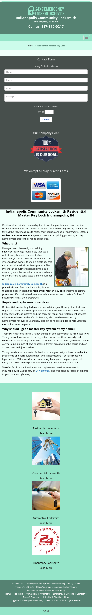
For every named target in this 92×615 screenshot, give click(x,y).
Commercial (31, 594)
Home (30, 45)
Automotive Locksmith (46, 518)
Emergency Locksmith (46, 563)
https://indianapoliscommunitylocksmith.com (56, 587)
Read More (46, 433)
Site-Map (58, 597)
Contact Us (82, 594)
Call (46, 610)
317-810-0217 (52, 27)
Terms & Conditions (31, 597)
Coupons (70, 594)
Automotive (45, 594)
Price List (47, 597)
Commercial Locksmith (46, 473)
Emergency (58, 594)
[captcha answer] (49, 112)
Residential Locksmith (46, 428)
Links (66, 597)
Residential (19, 594)
